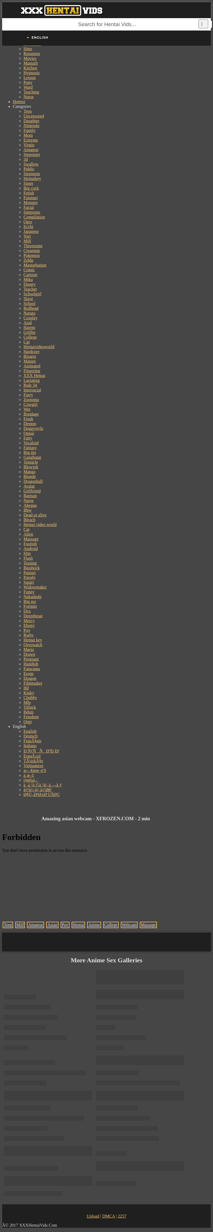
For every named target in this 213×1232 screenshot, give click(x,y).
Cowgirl (30, 404)
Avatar (29, 486)
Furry (28, 395)
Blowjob (31, 467)
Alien (28, 534)
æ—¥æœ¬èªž (35, 770)
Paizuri (30, 572)
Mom (28, 135)
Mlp (27, 702)
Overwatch (33, 644)
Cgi (27, 342)
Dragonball (33, 481)
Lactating (32, 380)
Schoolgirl (32, 294)
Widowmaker (35, 587)
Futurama (32, 668)
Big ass (30, 601)
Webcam (129, 925)
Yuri (27, 236)
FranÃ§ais (32, 741)
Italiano (30, 745)
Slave (28, 298)
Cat (26, 529)
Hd (26, 688)
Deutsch (30, 736)
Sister (28, 183)
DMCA (108, 1216)
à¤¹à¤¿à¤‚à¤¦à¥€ (37, 789)
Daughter (32, 121)
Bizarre (30, 356)
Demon (30, 423)
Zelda (28, 260)
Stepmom (32, 173)
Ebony (29, 625)
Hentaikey (32, 178)
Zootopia (31, 399)
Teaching (31, 92)
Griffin (29, 332)
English (30, 731)
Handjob (31, 664)
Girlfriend (32, 491)
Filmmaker (33, 683)
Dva (27, 611)
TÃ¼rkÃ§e (33, 761)
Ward (28, 87)
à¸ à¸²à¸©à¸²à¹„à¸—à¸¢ (43, 785)
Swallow (31, 164)
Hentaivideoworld (39, 346)
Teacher (30, 289)
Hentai (78, 925)
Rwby (29, 635)
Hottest (19, 101)
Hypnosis (32, 72)
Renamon (32, 53)
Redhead (31, 308)
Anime (94, 925)
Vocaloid (31, 443)
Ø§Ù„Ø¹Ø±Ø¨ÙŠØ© (42, 794)
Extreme (31, 140)
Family (30, 130)
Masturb (31, 63)
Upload (93, 1216)
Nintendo (32, 125)
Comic (29, 270)
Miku (28, 279)
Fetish (29, 193)
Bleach (29, 519)
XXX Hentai (34, 375)
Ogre (28, 221)
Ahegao (30, 505)
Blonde (30, 476)
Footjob (30, 544)
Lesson (30, 77)
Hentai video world (40, 524)
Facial (29, 207)
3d (26, 159)
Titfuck (30, 707)
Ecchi (28, 226)
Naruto (29, 313)
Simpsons (32, 212)
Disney (30, 284)
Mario (29, 649)
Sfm (27, 553)
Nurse (29, 97)
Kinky (29, 692)
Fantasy (30, 447)
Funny (29, 592)
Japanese (31, 231)
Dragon (30, 678)
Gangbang (32, 457)
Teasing (30, 563)
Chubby (30, 697)
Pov (27, 630)
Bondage (31, 414)
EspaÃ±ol (32, 756)
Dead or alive (35, 515)
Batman (30, 495)
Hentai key (33, 640)
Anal (28, 322)
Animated (32, 366)
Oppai (29, 433)
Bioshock (32, 568)
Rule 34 (30, 385)
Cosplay (30, 318)
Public (29, 169)
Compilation (34, 217)
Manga (29, 471)
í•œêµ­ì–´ (31, 780)
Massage (31, 539)
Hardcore (32, 351)
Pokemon (32, 255)
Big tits (30, 452)
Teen (28, 111)
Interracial (32, 390)
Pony (28, 82)
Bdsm (28, 712)
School (29, 303)
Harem (29, 327)
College (30, 337)
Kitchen (30, 68)
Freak (28, 419)
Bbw (28, 510)
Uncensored (34, 116)
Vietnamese (34, 765)
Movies (30, 58)
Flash (28, 558)
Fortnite (30, 606)
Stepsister (32, 154)
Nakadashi (33, 596)
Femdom (31, 717)
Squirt (29, 582)
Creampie (32, 250)
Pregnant (31, 659)
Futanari (31, 197)
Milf (27, 241)
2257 (122, 1216)
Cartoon (30, 274)
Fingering (32, 370)
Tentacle (31, 462)
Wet (27, 409)
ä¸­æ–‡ (29, 775)
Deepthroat (33, 616)
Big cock (31, 188)
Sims (28, 48)
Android (31, 548)
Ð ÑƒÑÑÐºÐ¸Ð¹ (41, 751)
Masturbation (35, 265)
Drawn (29, 654)
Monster (31, 202)
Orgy (28, 721)
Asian (52, 925)
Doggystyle (33, 428)
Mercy (29, 620)
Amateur (31, 149)
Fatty (28, 438)
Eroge (29, 673)
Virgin (29, 145)
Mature (30, 361)
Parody (30, 577)
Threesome (33, 246)
